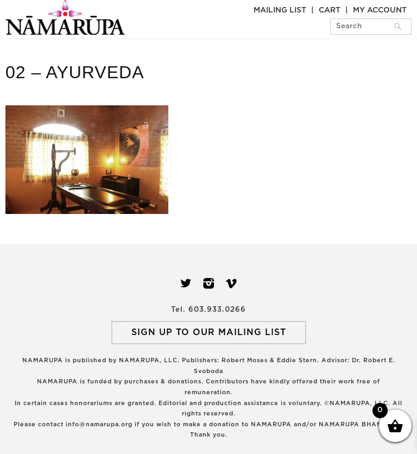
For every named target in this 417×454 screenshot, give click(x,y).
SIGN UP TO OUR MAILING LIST (208, 332)
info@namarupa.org (99, 424)
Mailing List (280, 10)
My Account (380, 10)
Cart (329, 10)
